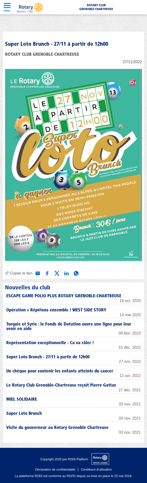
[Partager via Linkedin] (66, 272)
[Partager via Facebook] (47, 272)
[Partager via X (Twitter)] (56, 272)
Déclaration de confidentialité (55, 469)
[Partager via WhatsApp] (75, 272)
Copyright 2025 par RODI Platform (64, 459)
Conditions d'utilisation (96, 469)
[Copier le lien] (18, 273)
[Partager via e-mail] (37, 272)
